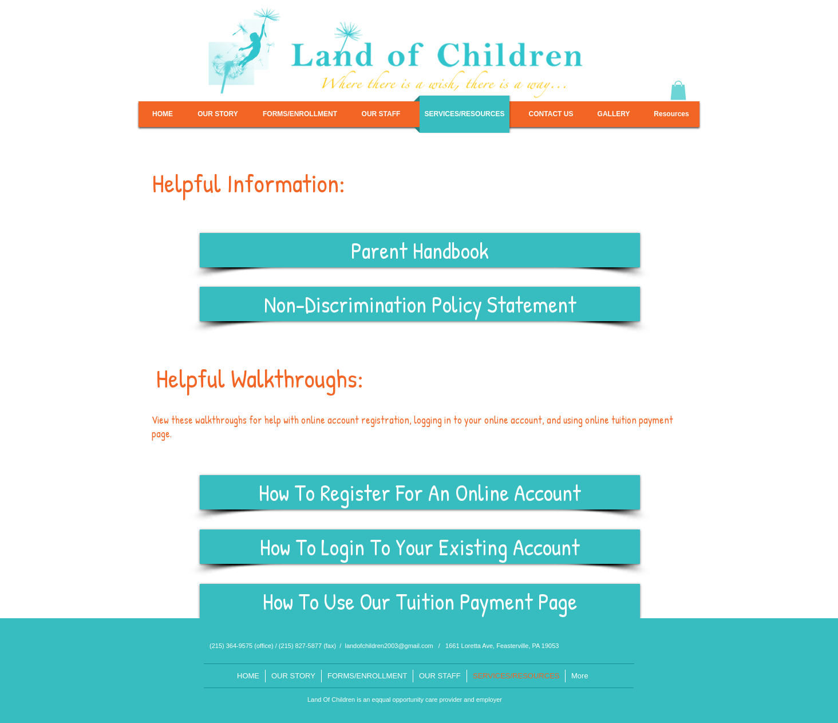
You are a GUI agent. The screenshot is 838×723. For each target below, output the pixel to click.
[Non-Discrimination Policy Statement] (420, 304)
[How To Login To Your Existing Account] (420, 547)
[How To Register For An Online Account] (420, 492)
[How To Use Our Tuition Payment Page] (420, 601)
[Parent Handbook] (420, 250)
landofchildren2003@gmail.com (389, 645)
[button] (678, 90)
